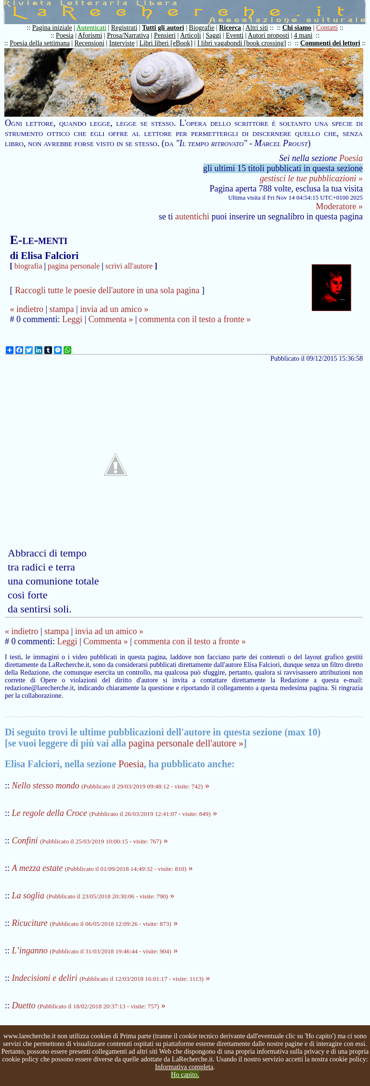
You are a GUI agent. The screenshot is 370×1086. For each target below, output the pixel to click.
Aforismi (90, 35)
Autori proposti (268, 35)
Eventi (235, 35)
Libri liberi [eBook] (165, 43)
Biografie (201, 27)
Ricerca (230, 27)
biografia (28, 266)
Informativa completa (184, 1067)
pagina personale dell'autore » (186, 743)
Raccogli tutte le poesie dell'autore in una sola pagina (107, 290)
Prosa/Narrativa (128, 35)
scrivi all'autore (129, 266)
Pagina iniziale (52, 27)
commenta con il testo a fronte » (195, 319)
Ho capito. (185, 1074)
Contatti (327, 27)
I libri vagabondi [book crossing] (241, 43)
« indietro (26, 309)
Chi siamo (296, 27)
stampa (62, 309)
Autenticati (91, 27)
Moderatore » (339, 206)
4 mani (303, 35)
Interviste (122, 43)
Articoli (190, 35)
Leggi (72, 319)
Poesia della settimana (39, 43)
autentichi (192, 216)
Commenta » (111, 319)
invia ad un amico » (114, 309)
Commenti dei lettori (330, 43)
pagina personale (74, 266)
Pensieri (165, 35)
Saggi (213, 35)
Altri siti (256, 27)
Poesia (65, 35)
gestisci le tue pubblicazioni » (311, 178)
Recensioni (90, 43)
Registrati (124, 27)
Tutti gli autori (163, 27)
